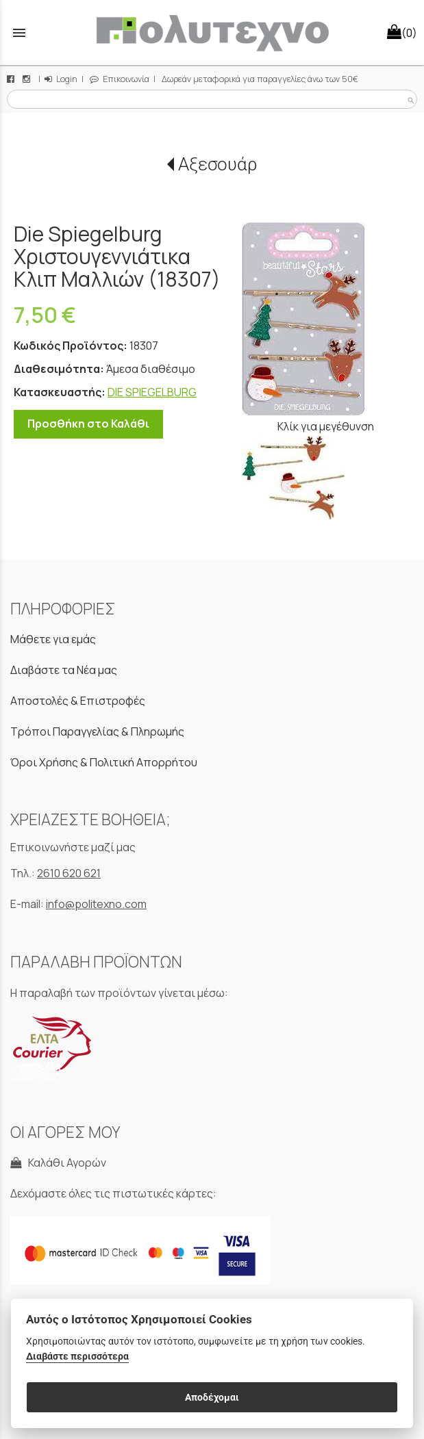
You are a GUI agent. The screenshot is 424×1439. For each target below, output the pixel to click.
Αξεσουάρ (217, 164)
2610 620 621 (69, 873)
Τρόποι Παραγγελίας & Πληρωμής (97, 731)
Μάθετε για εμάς (53, 639)
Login (61, 79)
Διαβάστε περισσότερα (77, 1356)
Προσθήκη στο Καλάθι (88, 423)
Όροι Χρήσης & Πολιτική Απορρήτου (103, 762)
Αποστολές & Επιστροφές (77, 700)
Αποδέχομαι (212, 1397)
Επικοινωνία (119, 79)
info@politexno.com (96, 903)
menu (19, 33)
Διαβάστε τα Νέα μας (63, 669)
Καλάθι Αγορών (58, 1162)
